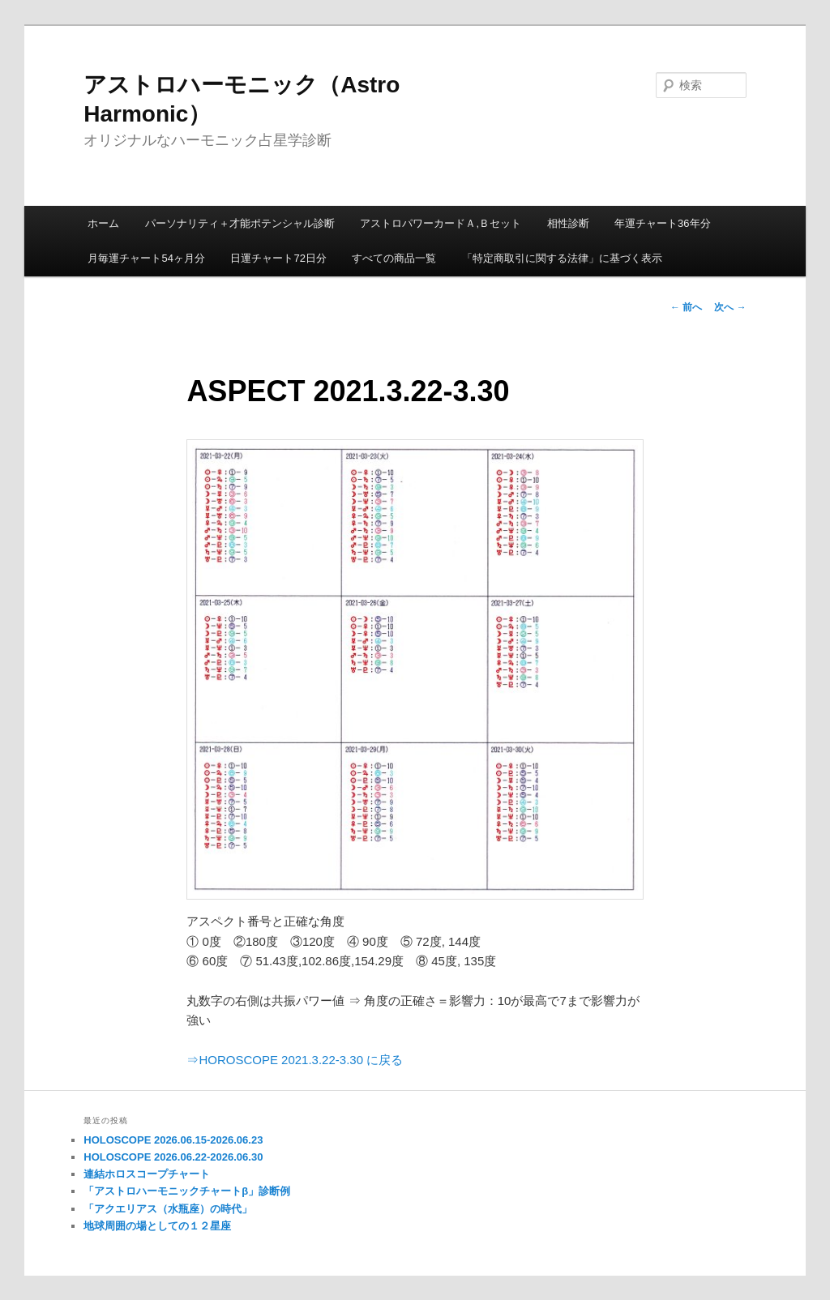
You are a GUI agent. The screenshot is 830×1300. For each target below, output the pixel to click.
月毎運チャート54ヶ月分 (146, 258)
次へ (730, 307)
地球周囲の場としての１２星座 (157, 1226)
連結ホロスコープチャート (146, 1174)
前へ (686, 307)
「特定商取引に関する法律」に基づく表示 (562, 258)
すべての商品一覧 (394, 258)
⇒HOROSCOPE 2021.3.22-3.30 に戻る (294, 1060)
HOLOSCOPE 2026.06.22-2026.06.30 (173, 1157)
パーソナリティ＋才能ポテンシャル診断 (240, 223)
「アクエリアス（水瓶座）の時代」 (167, 1209)
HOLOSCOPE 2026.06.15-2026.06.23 (173, 1140)
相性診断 (568, 223)
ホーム (103, 223)
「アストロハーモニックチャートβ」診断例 (186, 1191)
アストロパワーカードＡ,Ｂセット (440, 223)
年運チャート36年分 (662, 223)
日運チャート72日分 (278, 258)
